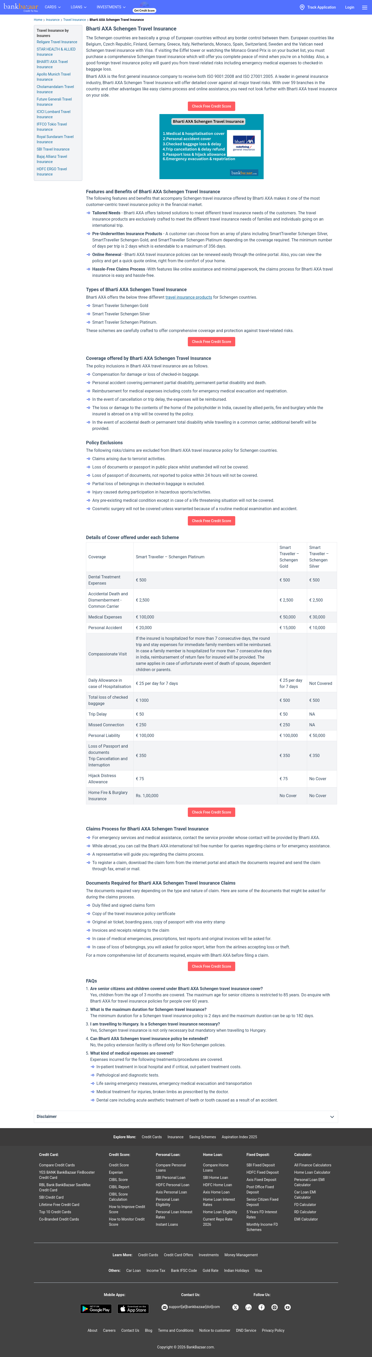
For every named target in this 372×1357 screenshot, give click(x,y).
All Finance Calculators (312, 1165)
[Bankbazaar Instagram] (275, 1307)
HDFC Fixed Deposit (262, 1172)
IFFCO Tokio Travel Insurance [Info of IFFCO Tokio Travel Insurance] (52, 127)
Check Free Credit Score (211, 106)
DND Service (246, 1330)
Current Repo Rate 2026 (217, 1222)
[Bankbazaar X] (236, 1307)
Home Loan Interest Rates (219, 1202)
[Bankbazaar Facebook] (262, 1307)
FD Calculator (305, 1205)
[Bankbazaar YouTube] (288, 1307)
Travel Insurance (74, 20)
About (92, 1330)
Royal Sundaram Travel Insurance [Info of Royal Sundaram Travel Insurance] (55, 139)
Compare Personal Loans (171, 1167)
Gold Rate (211, 1270)
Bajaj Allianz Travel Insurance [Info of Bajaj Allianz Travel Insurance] (52, 159)
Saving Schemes (202, 1137)
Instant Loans (167, 1224)
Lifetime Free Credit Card (59, 1205)
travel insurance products (188, 297)
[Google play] (96, 1309)
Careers (109, 1330)
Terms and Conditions (176, 1330)
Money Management (241, 1255)
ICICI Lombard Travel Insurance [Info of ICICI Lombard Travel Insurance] (53, 114)
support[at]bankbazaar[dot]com (191, 1307)
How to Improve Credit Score (127, 1209)
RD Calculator (305, 1212)
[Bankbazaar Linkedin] (249, 1307)
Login (349, 7)
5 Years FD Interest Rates (261, 1214)
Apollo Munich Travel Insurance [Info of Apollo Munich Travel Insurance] (54, 77)
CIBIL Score (118, 1180)
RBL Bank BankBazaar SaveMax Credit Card (65, 1187)
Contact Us (130, 1330)
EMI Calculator (306, 1219)
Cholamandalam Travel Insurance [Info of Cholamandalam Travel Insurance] (55, 89)
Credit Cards (152, 1137)
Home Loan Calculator (312, 1172)
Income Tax (156, 1270)
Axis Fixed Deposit (261, 1180)
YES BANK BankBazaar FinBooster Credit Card (67, 1175)
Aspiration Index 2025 (239, 1137)
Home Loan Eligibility (220, 1212)
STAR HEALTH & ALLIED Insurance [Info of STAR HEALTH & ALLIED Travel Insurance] (56, 52)
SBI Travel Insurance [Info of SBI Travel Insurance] (53, 149)
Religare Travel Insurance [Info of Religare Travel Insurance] (57, 42)
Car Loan (133, 1270)
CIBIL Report (119, 1187)
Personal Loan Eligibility (167, 1202)
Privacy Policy (273, 1330)
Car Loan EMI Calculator (305, 1194)
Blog (148, 1330)
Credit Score (119, 1165)
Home (38, 20)
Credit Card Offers (178, 1255)
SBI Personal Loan (170, 1177)
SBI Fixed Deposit (260, 1165)
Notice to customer (214, 1330)
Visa (258, 1270)
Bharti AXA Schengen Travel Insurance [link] (117, 20)
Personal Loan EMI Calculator (309, 1182)
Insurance (52, 20)
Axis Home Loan (216, 1192)
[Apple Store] (133, 1309)
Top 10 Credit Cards (55, 1212)
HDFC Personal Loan (172, 1185)
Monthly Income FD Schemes (262, 1227)
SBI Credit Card (51, 1197)
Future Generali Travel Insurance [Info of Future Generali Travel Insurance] (54, 102)
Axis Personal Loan (171, 1192)
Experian (116, 1172)
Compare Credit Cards (57, 1165)
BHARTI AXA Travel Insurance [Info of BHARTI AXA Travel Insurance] (52, 64)
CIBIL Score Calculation (118, 1197)
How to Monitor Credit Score (127, 1222)
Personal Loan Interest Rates (174, 1214)
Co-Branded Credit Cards (59, 1219)
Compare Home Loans (215, 1167)
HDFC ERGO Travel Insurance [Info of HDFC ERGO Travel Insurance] (52, 171)
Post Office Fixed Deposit (260, 1189)
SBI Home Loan (215, 1177)
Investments (209, 1255)
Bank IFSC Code (184, 1270)
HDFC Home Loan (217, 1185)
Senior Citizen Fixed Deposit (262, 1202)
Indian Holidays (236, 1270)
